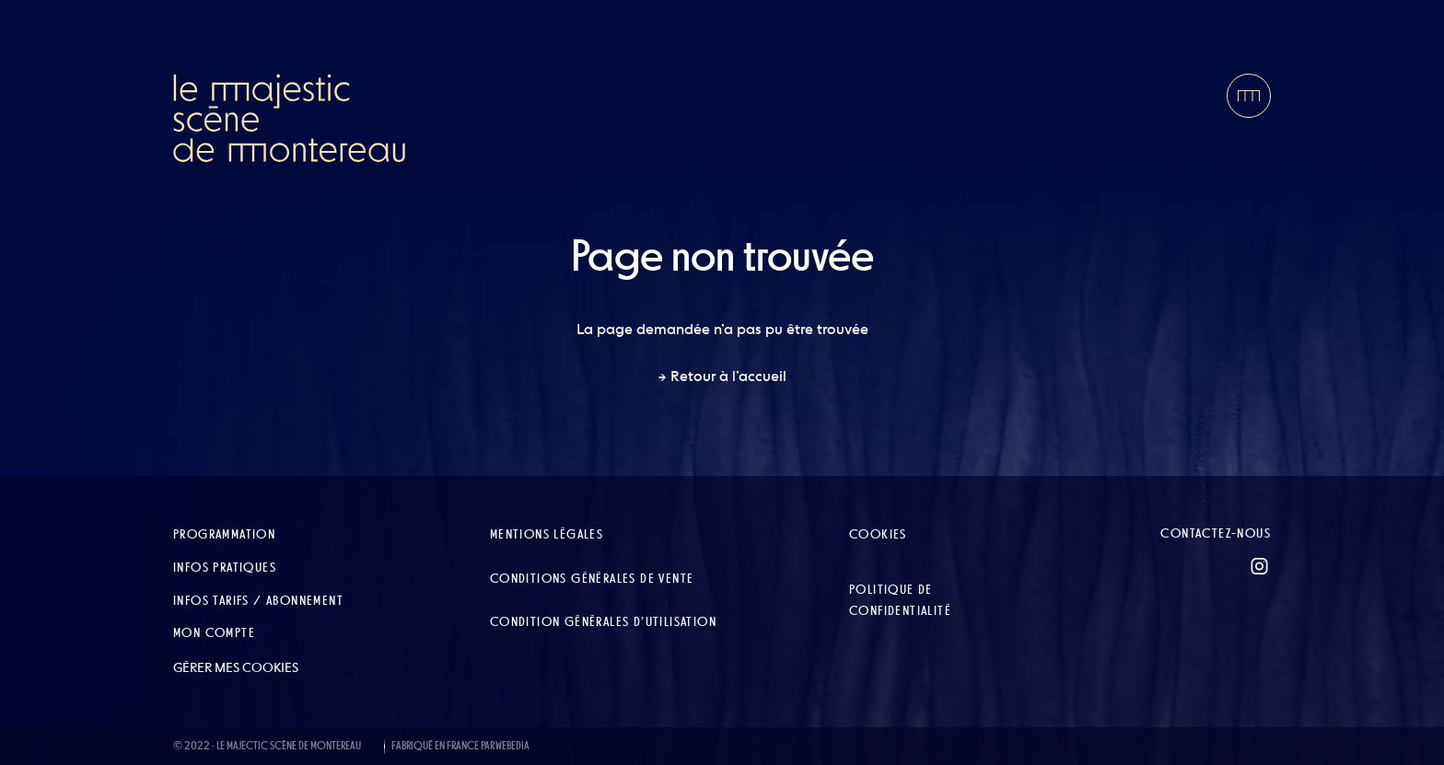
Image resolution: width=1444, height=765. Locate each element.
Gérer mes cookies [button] (235, 667)
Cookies (878, 534)
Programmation (224, 534)
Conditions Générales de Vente (592, 578)
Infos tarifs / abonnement (258, 600)
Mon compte (214, 632)
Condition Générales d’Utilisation (603, 621)
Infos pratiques (224, 567)
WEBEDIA (512, 745)
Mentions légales (546, 534)
